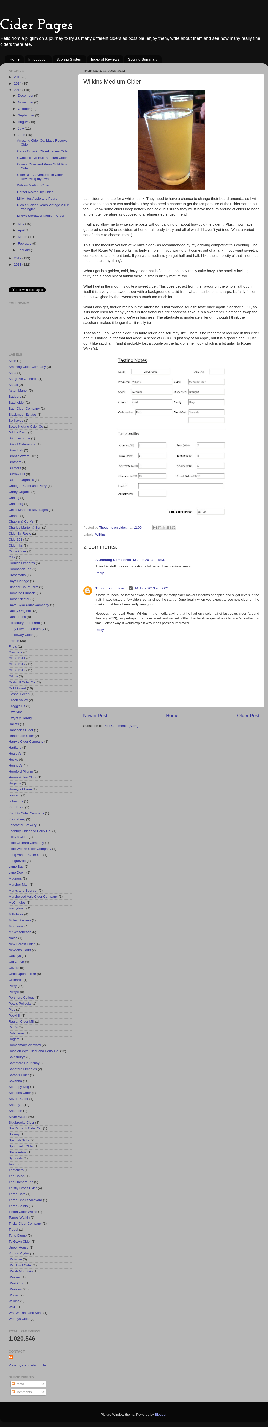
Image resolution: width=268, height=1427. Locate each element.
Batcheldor (17, 402)
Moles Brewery (20, 920)
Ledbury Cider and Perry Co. (30, 831)
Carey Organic (19, 492)
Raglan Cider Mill (21, 1021)
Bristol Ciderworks (22, 444)
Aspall (13, 385)
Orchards (16, 980)
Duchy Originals (20, 611)
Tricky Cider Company (25, 1223)
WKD (13, 1307)
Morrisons (16, 926)
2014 (18, 83)
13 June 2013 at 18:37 (149, 560)
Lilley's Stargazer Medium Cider (40, 215)
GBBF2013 (17, 670)
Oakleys (15, 956)
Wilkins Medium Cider (33, 185)
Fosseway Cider (21, 635)
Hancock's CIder (21, 730)
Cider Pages (36, 25)
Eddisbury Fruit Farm (24, 623)
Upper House (19, 1247)
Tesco (13, 1164)
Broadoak (16, 450)
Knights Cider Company (26, 813)
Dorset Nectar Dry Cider (35, 192)
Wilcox (14, 1295)
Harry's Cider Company (26, 741)
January (24, 250)
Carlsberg (16, 504)
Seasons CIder (20, 1093)
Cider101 (15, 539)
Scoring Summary (142, 59)
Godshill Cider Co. (22, 682)
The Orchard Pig (21, 1182)
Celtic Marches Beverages (28, 510)
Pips (12, 1009)
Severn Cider (18, 1099)
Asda (12, 373)
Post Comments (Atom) (121, 726)
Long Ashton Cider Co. (25, 855)
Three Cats (17, 1194)
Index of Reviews (105, 59)
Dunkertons (17, 617)
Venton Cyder (19, 1253)
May (21, 224)
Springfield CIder (21, 1146)
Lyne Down (17, 872)
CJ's (12, 557)
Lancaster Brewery (23, 825)
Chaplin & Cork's (21, 521)
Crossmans (17, 575)
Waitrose (15, 1259)
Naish (13, 938)
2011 (18, 264)
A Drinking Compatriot (113, 560)
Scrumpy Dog (19, 1087)
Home (15, 59)
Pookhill (14, 1015)
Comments (22, 1392)
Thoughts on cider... (111, 588)
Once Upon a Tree (22, 974)
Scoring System (69, 59)
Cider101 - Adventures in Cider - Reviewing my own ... (41, 177)
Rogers (14, 1039)
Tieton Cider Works (23, 1212)
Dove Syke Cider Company (29, 605)
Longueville (17, 861)
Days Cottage (19, 581)
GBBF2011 (17, 658)
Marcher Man (19, 884)
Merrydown (17, 908)
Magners (15, 878)
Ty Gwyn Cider (20, 1241)
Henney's (16, 765)
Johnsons (16, 801)
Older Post (248, 715)
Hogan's (15, 783)
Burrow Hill (17, 474)
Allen (12, 361)
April (22, 230)
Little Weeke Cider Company (30, 849)
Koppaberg (17, 819)
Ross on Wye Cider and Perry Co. (34, 1051)
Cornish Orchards (22, 563)
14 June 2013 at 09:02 (151, 588)
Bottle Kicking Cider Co (26, 426)
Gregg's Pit (17, 706)
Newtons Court (20, 950)
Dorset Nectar (19, 599)
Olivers (14, 968)
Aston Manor (18, 390)
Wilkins (100, 534)
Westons (15, 1289)
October (24, 109)
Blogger (160, 1414)
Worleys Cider (19, 1319)
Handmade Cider (21, 736)
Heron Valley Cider (22, 777)
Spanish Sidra (19, 1140)
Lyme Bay (16, 866)
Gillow (13, 676)
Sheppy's (15, 1105)
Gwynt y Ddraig (20, 718)
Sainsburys (17, 1057)
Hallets (14, 724)
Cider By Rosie (20, 533)
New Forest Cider (22, 944)
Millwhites (16, 914)
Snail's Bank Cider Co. (25, 1128)
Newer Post (95, 715)
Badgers (15, 396)
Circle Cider (17, 551)
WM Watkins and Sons (25, 1313)
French (14, 641)
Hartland (15, 747)
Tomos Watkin (19, 1217)
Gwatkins (16, 712)
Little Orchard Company (26, 843)
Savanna (15, 1081)
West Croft (17, 1283)
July (21, 128)
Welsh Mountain (21, 1271)
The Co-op (17, 1176)
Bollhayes (16, 420)
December (26, 95)
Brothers (15, 462)
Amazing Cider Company (27, 367)
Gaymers (15, 652)
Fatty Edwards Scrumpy (26, 629)
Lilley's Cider (18, 837)
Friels (13, 646)
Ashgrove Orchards (23, 379)
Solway (14, 1134)
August (23, 122)
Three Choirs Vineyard (25, 1200)
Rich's (13, 1027)
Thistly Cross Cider (23, 1188)
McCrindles (17, 902)
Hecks (13, 759)
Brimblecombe (19, 438)
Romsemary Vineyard (25, 1045)
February (25, 243)
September (26, 115)
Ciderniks (16, 545)
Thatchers (16, 1170)
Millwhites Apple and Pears (37, 198)
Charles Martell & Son (25, 527)
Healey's (15, 753)
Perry (13, 986)
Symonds (16, 1158)
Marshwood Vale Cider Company (33, 896)
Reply (99, 573)
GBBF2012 (17, 664)
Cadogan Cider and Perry (28, 486)
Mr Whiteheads (20, 932)
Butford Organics (21, 480)
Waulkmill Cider (20, 1265)
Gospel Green (19, 694)
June (22, 135)
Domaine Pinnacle (22, 593)
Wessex (15, 1277)
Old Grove (16, 962)
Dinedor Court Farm (23, 587)
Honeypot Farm (20, 789)
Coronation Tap (20, 569)
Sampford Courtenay (24, 1063)
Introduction (38, 59)
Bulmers (15, 468)
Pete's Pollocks (20, 1003)
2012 (18, 258)
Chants (14, 516)
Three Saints (18, 1206)
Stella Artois (17, 1152)
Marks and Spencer (23, 890)
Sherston (15, 1111)
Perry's (14, 992)
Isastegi (14, 795)
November (26, 102)
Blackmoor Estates (23, 414)
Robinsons (17, 1033)
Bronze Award (19, 456)
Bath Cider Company (24, 408)
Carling (14, 498)
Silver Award (18, 1117)
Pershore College (21, 997)
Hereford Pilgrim (21, 771)
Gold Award (17, 688)
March (23, 237)
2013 (18, 90)
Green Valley (18, 700)
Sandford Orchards (23, 1069)
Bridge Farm (18, 432)
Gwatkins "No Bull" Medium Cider (42, 158)
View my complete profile (27, 1365)
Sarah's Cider (19, 1075)
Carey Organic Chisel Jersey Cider (43, 151)
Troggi (13, 1229)
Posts (18, 1384)
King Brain (16, 807)
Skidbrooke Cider (21, 1122)
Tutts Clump (18, 1235)
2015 (18, 77)
